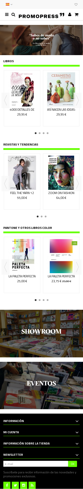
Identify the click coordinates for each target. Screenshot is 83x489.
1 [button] (36, 133)
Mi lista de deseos (76, 5)
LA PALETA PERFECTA (22, 276)
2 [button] (40, 133)
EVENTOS (66, 4)
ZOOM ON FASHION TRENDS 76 (61, 194)
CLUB (70, 4)
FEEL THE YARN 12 (22, 192)
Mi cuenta (11, 432)
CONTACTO (61, 4)
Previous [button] (6, 100)
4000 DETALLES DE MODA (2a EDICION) (22, 111)
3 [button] (43, 133)
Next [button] (77, 100)
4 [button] (47, 133)
